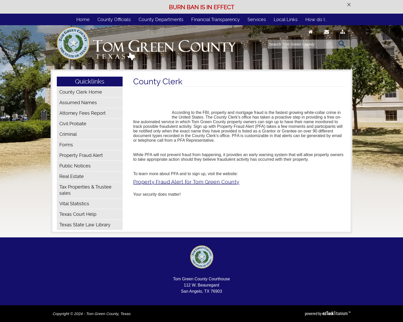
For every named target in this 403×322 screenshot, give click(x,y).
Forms (66, 144)
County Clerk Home (80, 92)
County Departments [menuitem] (161, 19)
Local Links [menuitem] (286, 19)
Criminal (68, 134)
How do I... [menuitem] (316, 19)
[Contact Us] (326, 36)
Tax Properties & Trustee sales (85, 190)
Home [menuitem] (83, 19)
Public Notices (75, 165)
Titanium (335, 313)
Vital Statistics (74, 203)
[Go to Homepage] (310, 36)
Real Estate (71, 176)
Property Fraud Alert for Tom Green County (186, 182)
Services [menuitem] (257, 19)
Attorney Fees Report (82, 113)
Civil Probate (72, 123)
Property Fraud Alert (81, 155)
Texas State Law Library (85, 224)
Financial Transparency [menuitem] (215, 19)
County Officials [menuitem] (114, 19)
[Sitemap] (342, 36)
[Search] (302, 44)
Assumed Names (78, 102)
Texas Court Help (77, 214)
